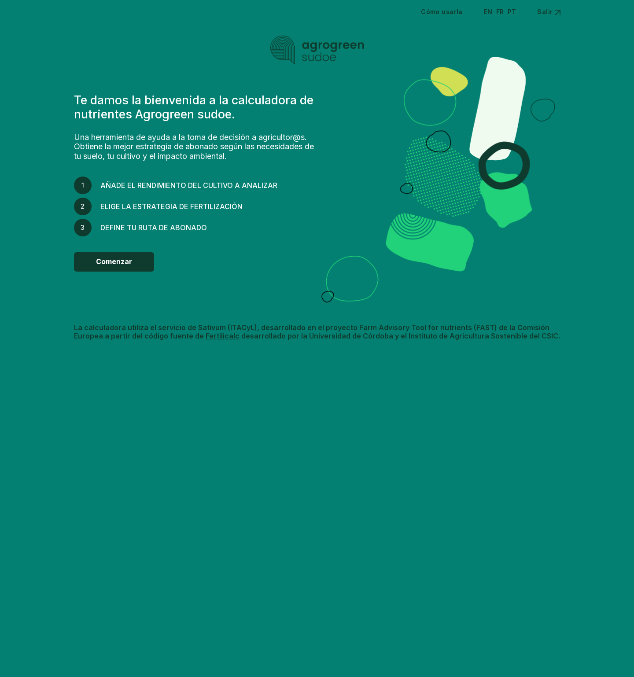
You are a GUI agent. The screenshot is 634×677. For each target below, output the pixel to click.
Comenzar (114, 261)
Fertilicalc (223, 335)
